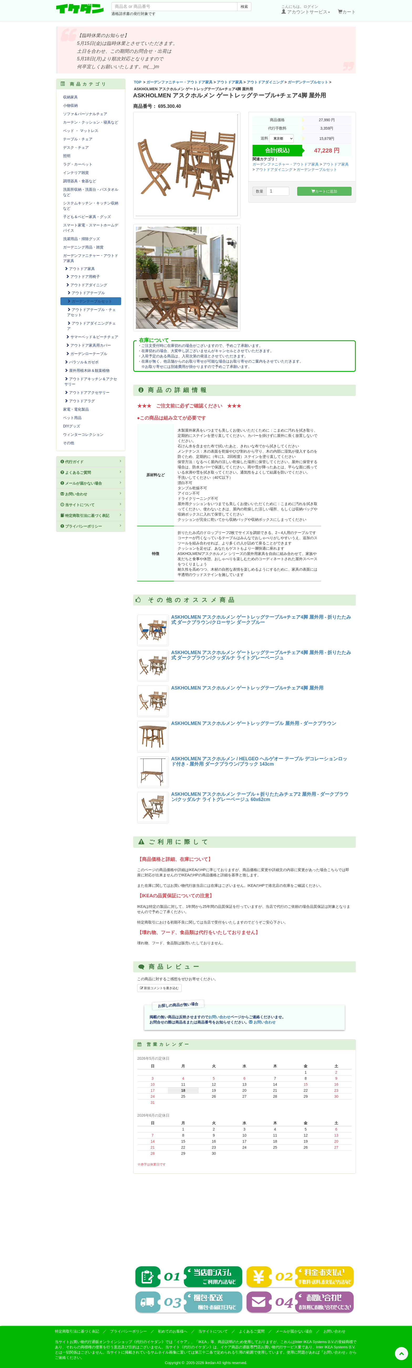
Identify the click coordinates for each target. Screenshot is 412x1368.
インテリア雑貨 (76, 173)
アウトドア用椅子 (83, 276)
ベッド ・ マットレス (80, 131)
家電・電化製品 (76, 409)
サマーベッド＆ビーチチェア (92, 337)
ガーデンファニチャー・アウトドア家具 (179, 82)
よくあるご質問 (90, 472)
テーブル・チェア (77, 139)
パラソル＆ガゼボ (81, 362)
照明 (66, 156)
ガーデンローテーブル (86, 354)
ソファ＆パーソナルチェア (85, 114)
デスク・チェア (76, 147)
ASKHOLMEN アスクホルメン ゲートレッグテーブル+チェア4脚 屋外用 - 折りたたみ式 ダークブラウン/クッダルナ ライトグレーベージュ (261, 655)
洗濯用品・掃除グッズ (81, 239)
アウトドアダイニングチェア (91, 326)
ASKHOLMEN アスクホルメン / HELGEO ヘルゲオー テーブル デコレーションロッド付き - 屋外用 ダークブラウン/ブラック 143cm (259, 761)
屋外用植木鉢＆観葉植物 (87, 370)
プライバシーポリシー (90, 526)
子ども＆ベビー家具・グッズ (87, 217)
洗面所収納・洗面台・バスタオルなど (90, 192)
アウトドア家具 (230, 82)
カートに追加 (324, 191)
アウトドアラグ (79, 401)
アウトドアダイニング (265, 82)
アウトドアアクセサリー (87, 392)
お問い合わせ (219, 1017)
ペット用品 (72, 418)
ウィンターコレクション (83, 434)
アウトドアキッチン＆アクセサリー (90, 381)
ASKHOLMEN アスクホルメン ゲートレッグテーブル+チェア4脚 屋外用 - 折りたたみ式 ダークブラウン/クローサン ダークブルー (261, 619)
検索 (244, 6)
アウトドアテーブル (86, 293)
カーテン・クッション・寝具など (90, 122)
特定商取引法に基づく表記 (90, 515)
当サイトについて (90, 504)
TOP (138, 82)
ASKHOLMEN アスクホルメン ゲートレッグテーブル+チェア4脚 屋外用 (247, 688)
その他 (68, 443)
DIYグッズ (71, 426)
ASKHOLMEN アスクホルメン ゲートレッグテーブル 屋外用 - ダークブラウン (254, 723)
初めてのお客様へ (172, 1331)
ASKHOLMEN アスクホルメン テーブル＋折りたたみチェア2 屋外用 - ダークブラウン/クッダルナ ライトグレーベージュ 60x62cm (260, 797)
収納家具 (70, 97)
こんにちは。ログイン (305, 9)
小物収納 (70, 105)
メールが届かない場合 (90, 483)
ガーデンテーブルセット (308, 82)
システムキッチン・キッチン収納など (90, 205)
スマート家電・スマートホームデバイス (90, 227)
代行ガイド (90, 461)
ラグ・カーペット (77, 164)
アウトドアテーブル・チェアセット (91, 312)
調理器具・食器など (79, 181)
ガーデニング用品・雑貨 (83, 247)
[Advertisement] (244, 1215)
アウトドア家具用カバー (88, 345)
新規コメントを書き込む (159, 988)
